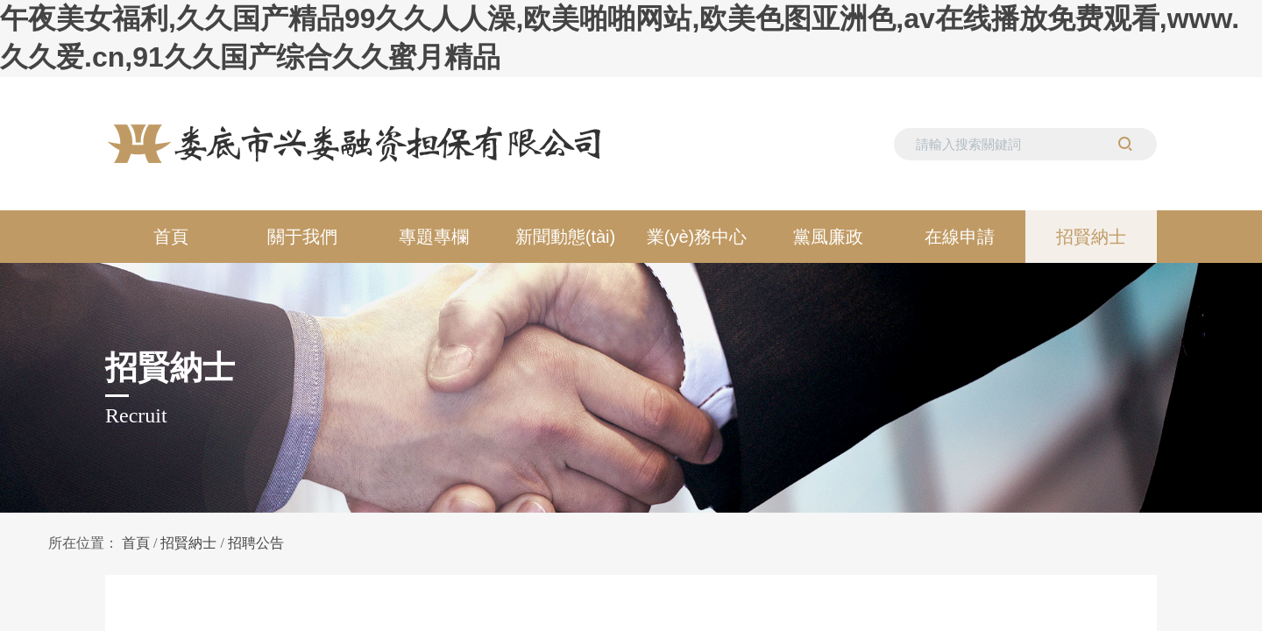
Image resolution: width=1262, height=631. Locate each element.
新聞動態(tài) (565, 236)
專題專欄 (434, 236)
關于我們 (302, 236)
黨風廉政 (828, 236)
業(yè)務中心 (697, 236)
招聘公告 (256, 542)
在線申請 (960, 236)
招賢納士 (1091, 236)
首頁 (170, 236)
